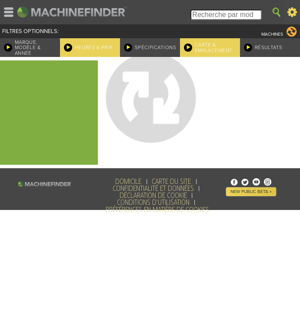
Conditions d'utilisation (153, 202)
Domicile (128, 182)
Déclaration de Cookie (153, 196)
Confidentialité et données (153, 189)
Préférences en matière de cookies (157, 210)
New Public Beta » (251, 191)
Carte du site (171, 182)
